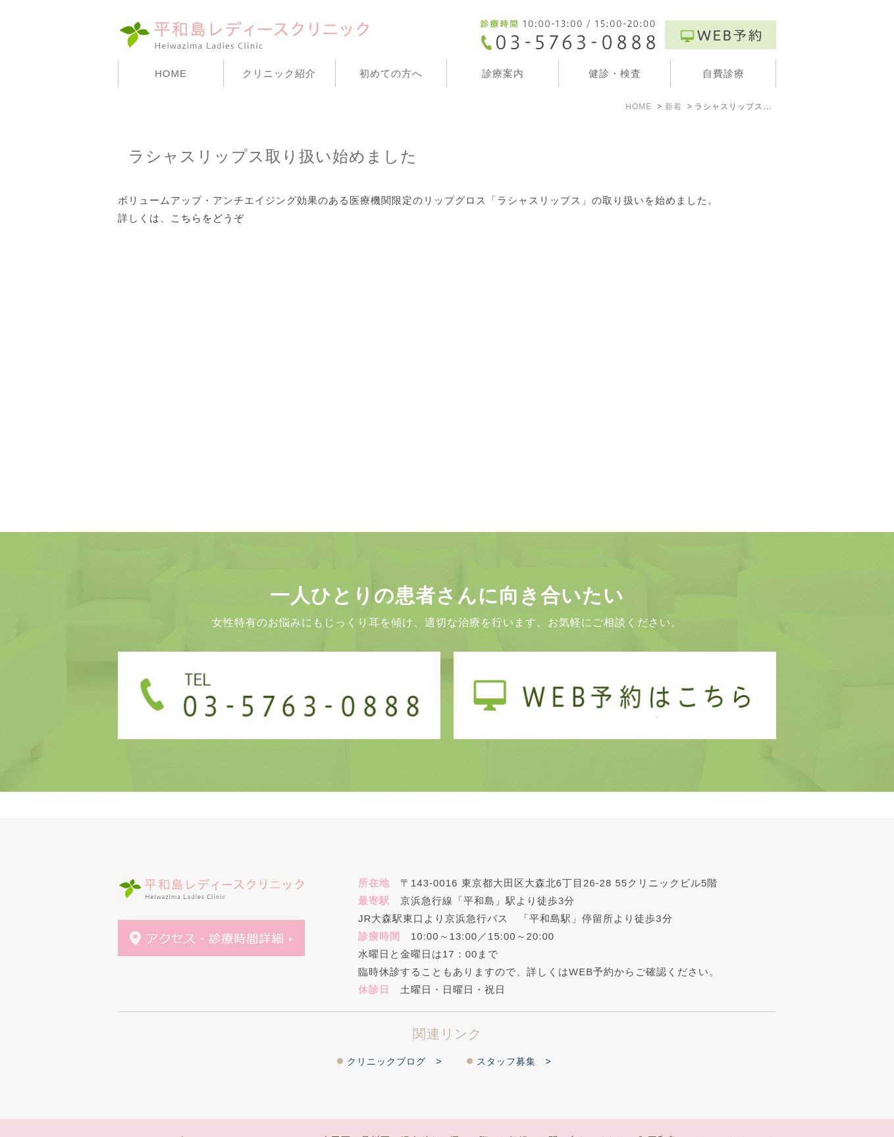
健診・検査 (615, 73)
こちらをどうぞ (207, 218)
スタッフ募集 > (514, 1035)
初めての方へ (391, 73)
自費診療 (723, 73)
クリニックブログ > (394, 1035)
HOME (171, 73)
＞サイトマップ (150, 1115)
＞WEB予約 (213, 1115)
